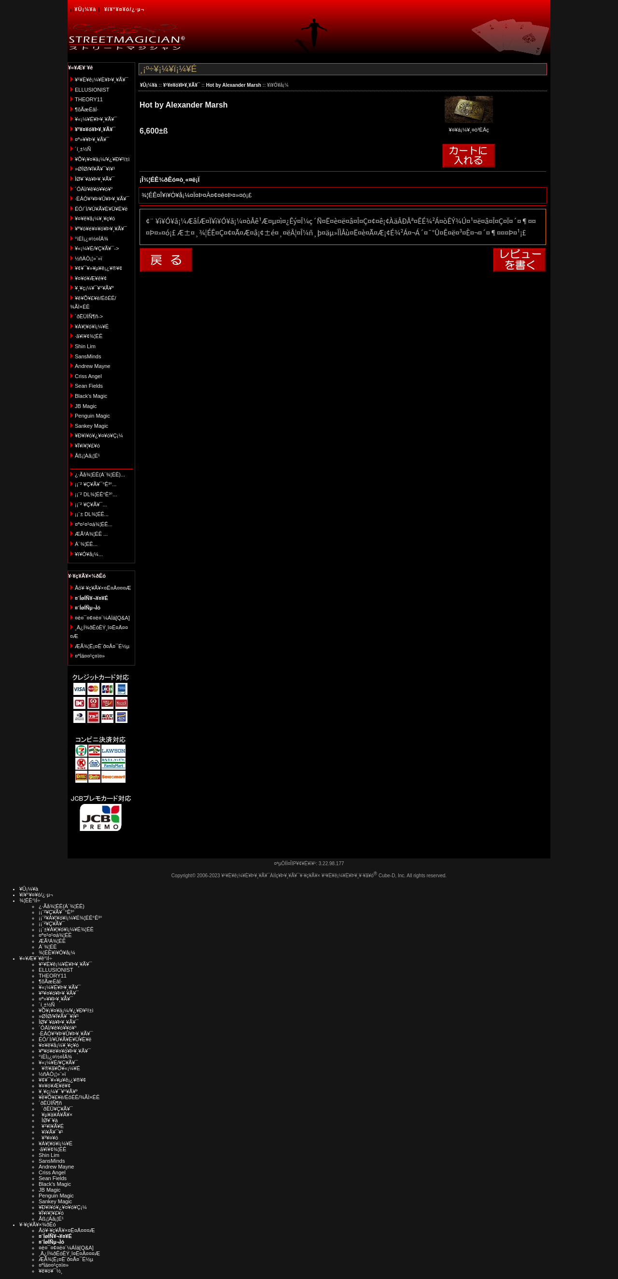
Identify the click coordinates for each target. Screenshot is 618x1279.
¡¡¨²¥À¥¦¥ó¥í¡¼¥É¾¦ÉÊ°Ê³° (70, 918)
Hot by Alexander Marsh (233, 85)
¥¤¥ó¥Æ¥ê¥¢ (91, 278)
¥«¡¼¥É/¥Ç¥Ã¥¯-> (97, 248)
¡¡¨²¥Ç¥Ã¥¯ (52, 923)
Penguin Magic (92, 416)
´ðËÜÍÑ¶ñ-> (89, 316)
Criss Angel (88, 376)
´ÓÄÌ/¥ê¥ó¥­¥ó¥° (94, 189)
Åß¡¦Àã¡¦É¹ (87, 456)
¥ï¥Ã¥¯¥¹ (51, 1132)
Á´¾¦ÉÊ (48, 947)
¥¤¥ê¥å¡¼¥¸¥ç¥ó (95, 218)
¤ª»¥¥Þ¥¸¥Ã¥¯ (92, 139)
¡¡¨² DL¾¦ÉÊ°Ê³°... (96, 494)
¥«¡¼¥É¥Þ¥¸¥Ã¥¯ (96, 119)
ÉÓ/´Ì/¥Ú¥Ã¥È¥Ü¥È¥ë (101, 209)
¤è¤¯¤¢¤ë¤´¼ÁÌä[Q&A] (102, 618)
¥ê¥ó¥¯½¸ (51, 1271)
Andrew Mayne (92, 366)
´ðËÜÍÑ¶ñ (50, 1103)
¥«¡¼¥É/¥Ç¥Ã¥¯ (58, 1062)
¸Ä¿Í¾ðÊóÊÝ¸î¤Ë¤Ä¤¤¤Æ (69, 1253)
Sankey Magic (91, 426)
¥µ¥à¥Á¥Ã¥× (55, 1114)
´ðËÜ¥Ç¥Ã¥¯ (56, 1109)
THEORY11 (89, 99)
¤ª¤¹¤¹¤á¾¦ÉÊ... (93, 524)
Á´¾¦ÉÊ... (86, 544)
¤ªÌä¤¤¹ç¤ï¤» (90, 656)
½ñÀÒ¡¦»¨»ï (88, 258)
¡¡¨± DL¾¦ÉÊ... (92, 514)
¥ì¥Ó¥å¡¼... (89, 554)
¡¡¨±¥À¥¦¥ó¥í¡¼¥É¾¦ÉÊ (66, 929)
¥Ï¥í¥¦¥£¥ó (87, 446)
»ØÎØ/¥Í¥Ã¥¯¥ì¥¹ (95, 169)
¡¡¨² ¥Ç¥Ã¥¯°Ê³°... (95, 484)
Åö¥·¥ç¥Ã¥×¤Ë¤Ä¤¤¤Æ (103, 588)
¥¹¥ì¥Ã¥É (51, 1126)
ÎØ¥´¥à (48, 1120)
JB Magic (86, 406)
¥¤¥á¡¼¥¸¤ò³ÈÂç (469, 127)
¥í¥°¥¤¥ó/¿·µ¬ (124, 9)
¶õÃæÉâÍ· (86, 109)
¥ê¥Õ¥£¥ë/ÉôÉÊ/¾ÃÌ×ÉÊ (69, 1097)
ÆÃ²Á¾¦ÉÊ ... (91, 534)
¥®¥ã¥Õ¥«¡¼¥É (59, 1068)
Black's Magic (91, 396)
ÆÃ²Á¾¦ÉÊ (52, 941)
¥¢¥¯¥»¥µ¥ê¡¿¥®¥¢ (98, 268)
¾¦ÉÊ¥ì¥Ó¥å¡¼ (57, 952)
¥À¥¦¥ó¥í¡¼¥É (92, 326)
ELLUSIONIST (92, 90)
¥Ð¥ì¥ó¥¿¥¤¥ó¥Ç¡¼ (99, 435)
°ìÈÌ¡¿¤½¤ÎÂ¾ (91, 239)
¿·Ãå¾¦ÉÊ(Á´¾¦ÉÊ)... (100, 474)
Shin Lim (85, 346)
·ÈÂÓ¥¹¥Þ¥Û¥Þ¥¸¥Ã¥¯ (102, 199)
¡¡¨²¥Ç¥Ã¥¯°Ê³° (56, 912)
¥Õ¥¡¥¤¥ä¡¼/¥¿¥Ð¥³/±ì (102, 159)
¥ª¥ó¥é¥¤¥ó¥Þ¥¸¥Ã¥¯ (101, 228)
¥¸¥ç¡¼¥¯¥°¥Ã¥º (94, 288)
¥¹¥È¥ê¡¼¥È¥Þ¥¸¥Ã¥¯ (101, 79)
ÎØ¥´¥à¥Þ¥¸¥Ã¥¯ (95, 179)
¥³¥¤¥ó (48, 1138)
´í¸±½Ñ (83, 149)
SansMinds (88, 356)
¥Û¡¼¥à (85, 9)
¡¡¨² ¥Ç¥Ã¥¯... (91, 504)
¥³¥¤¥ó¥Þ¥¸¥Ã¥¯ (181, 85)
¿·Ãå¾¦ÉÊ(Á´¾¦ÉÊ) (61, 906)
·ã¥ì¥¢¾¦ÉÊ (88, 336)
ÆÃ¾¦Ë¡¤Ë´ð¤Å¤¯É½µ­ (102, 646)
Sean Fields (89, 386)
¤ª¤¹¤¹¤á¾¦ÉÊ (55, 935)
